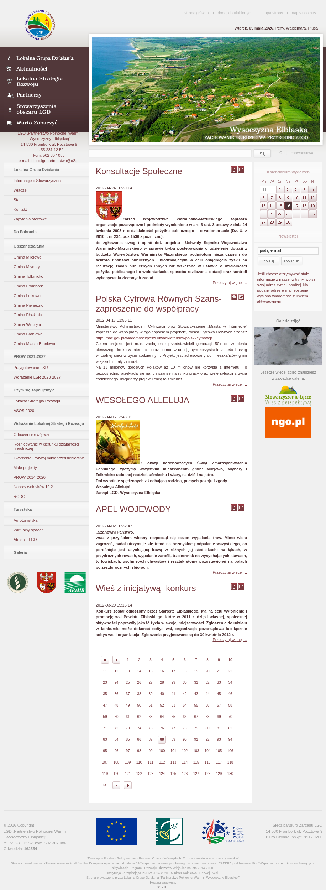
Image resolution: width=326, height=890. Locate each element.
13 (128, 671)
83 (105, 739)
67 (196, 717)
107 (105, 762)
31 (196, 683)
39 (150, 694)
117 (219, 762)
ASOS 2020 (24, 410)
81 (219, 728)
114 (185, 762)
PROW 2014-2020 (30, 477)
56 (207, 705)
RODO (19, 496)
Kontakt (20, 209)
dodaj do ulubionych (235, 13)
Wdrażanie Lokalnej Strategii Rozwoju (49, 423)
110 (139, 762)
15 (150, 671)
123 (151, 774)
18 (184, 671)
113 (173, 762)
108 (117, 762)
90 (184, 739)
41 (173, 694)
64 (162, 717)
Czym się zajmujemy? (34, 390)
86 (139, 739)
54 (184, 705)
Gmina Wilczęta (27, 324)
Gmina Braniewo (28, 334)
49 (128, 705)
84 (116, 739)
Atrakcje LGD (25, 539)
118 (230, 762)
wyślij (241, 169)
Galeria (20, 552)
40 (162, 694)
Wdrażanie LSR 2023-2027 (37, 377)
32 (207, 683)
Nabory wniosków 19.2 (33, 487)
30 (184, 683)
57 (219, 705)
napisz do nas (304, 13)
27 (150, 683)
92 (207, 739)
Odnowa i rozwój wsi (31, 434)
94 (230, 739)
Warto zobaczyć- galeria (44, 122)
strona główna (196, 13)
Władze (20, 190)
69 (219, 717)
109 (128, 762)
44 (207, 694)
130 (230, 774)
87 (150, 739)
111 (151, 762)
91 (196, 739)
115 (196, 762)
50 (139, 705)
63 (150, 717)
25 (128, 683)
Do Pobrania (25, 232)
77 (173, 728)
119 (105, 774)
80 (207, 728)
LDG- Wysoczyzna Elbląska (44, 57)
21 (219, 671)
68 (207, 717)
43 (196, 694)
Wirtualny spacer (28, 530)
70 (230, 717)
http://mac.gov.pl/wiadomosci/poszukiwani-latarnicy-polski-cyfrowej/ (154, 338)
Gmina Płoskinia (28, 315)
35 (105, 694)
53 (173, 705)
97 (128, 751)
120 (117, 774)
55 (196, 705)
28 (162, 683)
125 (173, 774)
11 (105, 671)
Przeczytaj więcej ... (229, 283)
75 (150, 728)
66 (184, 717)
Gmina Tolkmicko (28, 276)
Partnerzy (44, 95)
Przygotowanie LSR (31, 367)
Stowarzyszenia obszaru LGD (44, 109)
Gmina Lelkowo (27, 295)
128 (208, 774)
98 (139, 751)
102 (185, 751)
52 (162, 705)
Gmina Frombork (28, 286)
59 (105, 717)
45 (219, 694)
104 (208, 751)
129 (219, 774)
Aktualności (44, 68)
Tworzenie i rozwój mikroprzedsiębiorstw (49, 458)
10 (230, 660)
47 (105, 705)
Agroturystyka (25, 520)
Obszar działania (29, 246)
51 (150, 705)
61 (128, 717)
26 (139, 683)
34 (230, 683)
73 (128, 728)
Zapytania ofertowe (30, 219)
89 (173, 739)
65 (173, 717)
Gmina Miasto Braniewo (34, 344)
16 (162, 671)
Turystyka (23, 509)
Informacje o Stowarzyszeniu (39, 180)
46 (230, 694)
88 (162, 739)
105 (219, 751)
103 (196, 751)
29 (173, 683)
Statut (19, 200)
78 (184, 728)
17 (173, 671)
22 (230, 671)
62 (139, 717)
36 (116, 694)
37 (128, 694)
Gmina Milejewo (27, 257)
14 (139, 671)
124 (162, 774)
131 (105, 785)
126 (185, 774)
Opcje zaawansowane (298, 153)
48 (116, 705)
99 (150, 751)
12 (116, 671)
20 (207, 671)
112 (162, 762)
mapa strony (272, 13)
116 (208, 762)
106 (230, 751)
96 (116, 751)
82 (230, 728)
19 (196, 671)
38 (139, 694)
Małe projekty (25, 467)
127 (196, 774)
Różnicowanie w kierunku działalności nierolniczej (46, 446)
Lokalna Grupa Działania (36, 169)
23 (105, 683)
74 (139, 728)
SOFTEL (163, 887)
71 (105, 728)
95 (105, 751)
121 (128, 774)
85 (128, 739)
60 (116, 717)
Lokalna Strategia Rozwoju (44, 82)
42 (184, 694)
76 (162, 728)
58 (230, 705)
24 (116, 683)
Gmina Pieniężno (28, 305)
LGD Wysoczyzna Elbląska (40, 25)
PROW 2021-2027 (30, 356)
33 (219, 683)
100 (162, 751)
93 (219, 739)
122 (139, 774)
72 (116, 728)
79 (196, 728)
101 (173, 751)
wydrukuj (234, 169)
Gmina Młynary (27, 267)
